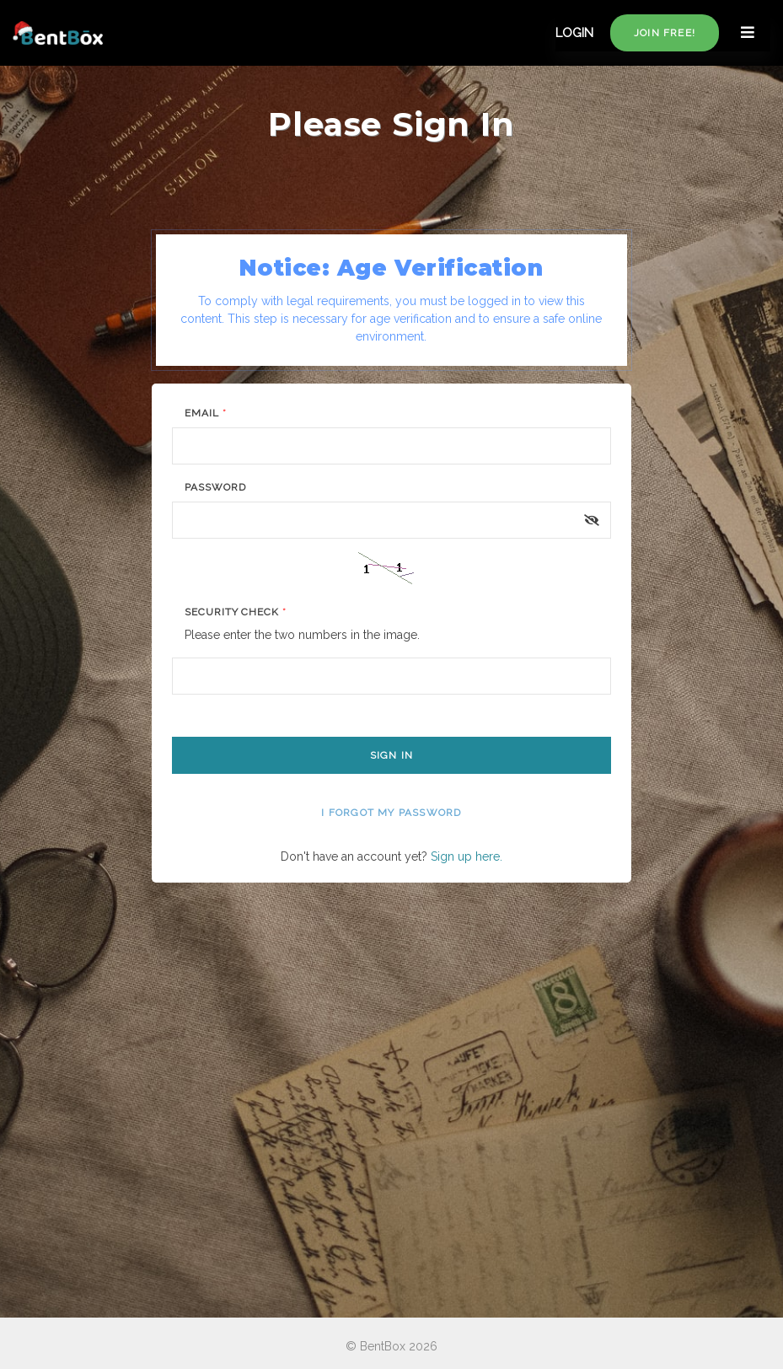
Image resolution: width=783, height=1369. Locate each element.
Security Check (236, 612)
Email (206, 413)
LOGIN (574, 32)
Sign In (391, 755)
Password (215, 487)
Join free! (664, 33)
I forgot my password (391, 813)
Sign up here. (466, 856)
